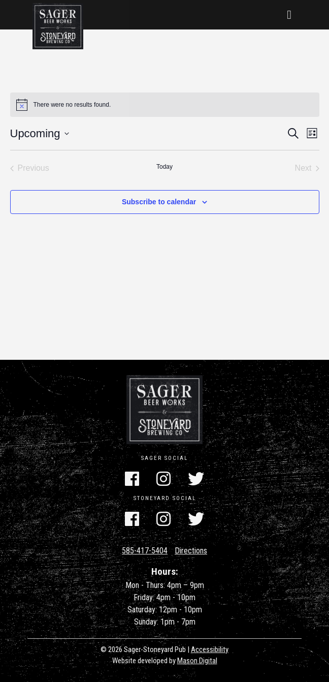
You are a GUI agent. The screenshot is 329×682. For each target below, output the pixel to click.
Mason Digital (197, 660)
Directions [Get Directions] (191, 550)
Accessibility (209, 649)
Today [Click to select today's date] (164, 166)
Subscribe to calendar (159, 202)
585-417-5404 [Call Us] (145, 550)
